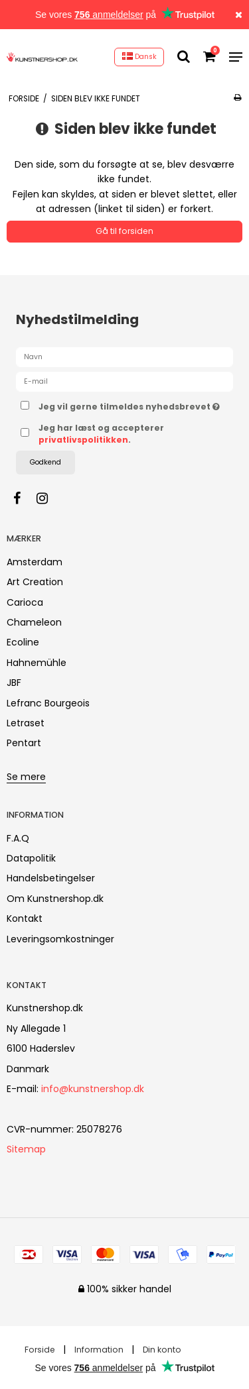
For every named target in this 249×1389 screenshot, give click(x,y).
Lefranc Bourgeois (48, 703)
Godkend (45, 462)
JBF (14, 682)
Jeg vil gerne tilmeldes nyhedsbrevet (129, 404)
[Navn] (124, 356)
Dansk (139, 57)
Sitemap (26, 1149)
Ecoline (23, 642)
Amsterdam (34, 562)
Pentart (24, 743)
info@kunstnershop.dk (92, 1088)
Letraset (25, 723)
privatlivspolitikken (83, 439)
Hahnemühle (36, 662)
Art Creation (35, 581)
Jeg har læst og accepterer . (101, 433)
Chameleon (34, 622)
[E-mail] (124, 381)
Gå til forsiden (124, 231)
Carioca (25, 602)
